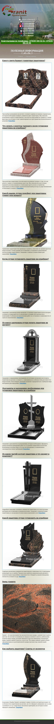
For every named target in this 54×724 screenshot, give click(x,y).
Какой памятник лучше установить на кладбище (25, 518)
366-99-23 (28, 35)
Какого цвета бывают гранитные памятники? (23, 60)
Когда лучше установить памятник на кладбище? (25, 259)
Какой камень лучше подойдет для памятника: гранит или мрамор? (24, 194)
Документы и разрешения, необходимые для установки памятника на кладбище (23, 389)
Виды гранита (8, 581)
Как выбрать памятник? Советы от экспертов (23, 649)
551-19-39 (29, 26)
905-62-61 (29, 23)
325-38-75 (28, 28)
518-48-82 (28, 33)
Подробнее (11, 121)
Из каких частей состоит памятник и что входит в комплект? (25, 455)
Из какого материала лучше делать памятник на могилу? (25, 323)
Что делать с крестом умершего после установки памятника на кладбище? (25, 127)
